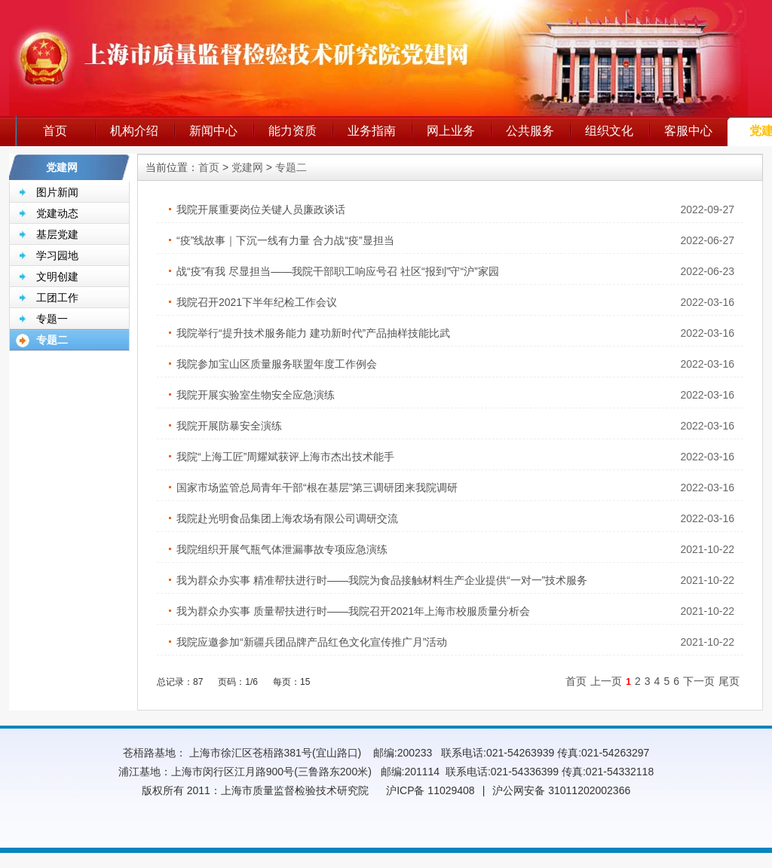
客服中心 (688, 130)
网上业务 (451, 130)
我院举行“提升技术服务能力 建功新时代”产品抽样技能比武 (313, 333)
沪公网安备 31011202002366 (561, 790)
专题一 (52, 319)
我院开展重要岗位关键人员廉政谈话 (260, 209)
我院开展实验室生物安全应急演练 (255, 395)
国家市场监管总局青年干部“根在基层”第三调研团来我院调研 (317, 487)
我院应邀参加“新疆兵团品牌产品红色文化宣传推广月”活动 (311, 642)
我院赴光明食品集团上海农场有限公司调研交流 (287, 518)
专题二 (52, 340)
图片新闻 (57, 192)
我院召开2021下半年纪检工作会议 (256, 302)
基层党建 (57, 234)
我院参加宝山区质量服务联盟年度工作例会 (276, 364)
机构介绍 (134, 130)
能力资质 (292, 130)
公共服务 (530, 130)
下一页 (699, 681)
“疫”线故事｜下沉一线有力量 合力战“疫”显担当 (285, 240)
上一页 (606, 681)
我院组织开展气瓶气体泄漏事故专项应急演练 (282, 549)
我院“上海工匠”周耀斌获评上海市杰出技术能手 (285, 457)
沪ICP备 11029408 (430, 790)
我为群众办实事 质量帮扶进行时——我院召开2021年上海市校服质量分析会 (353, 611)
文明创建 (57, 276)
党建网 (247, 167)
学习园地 (57, 255)
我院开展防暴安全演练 (229, 426)
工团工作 (57, 298)
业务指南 (372, 130)
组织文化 (609, 130)
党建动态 (57, 213)
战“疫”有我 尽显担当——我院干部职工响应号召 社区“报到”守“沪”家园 (337, 271)
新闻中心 (213, 130)
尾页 (729, 681)
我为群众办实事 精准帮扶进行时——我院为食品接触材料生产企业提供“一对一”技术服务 (381, 580)
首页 (55, 130)
